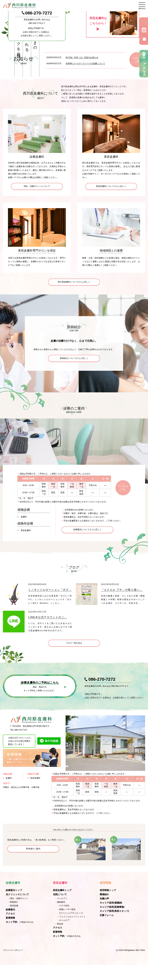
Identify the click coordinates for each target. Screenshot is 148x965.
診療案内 (10, 909)
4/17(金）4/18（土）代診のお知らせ (81, 57)
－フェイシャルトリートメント (71, 916)
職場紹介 (104, 894)
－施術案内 (60, 902)
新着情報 (10, 918)
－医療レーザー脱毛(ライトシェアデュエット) (70, 911)
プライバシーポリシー (13, 950)
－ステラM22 (63, 905)
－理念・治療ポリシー (18, 898)
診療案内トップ (14, 890)
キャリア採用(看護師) (111, 903)
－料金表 (59, 924)
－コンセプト (61, 898)
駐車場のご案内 (33, 848)
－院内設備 (13, 905)
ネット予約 (11, 922)
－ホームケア (63, 920)
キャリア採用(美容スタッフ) (114, 911)
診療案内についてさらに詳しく (87, 529)
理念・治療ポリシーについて (37, 186)
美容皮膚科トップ (62, 890)
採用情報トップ (108, 890)
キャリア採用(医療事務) (112, 907)
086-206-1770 (34, 23)
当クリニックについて (17, 894)
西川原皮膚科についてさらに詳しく (74, 282)
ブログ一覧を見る (74, 643)
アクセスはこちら (123, 487)
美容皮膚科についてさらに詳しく (111, 186)
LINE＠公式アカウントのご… (47, 617)
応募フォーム (107, 915)
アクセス (10, 913)
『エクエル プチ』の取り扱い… (122, 589)
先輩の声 (104, 898)
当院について (60, 894)
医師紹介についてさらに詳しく (74, 358)
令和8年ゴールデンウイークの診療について (85, 63)
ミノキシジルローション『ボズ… (50, 589)
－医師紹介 (13, 902)
